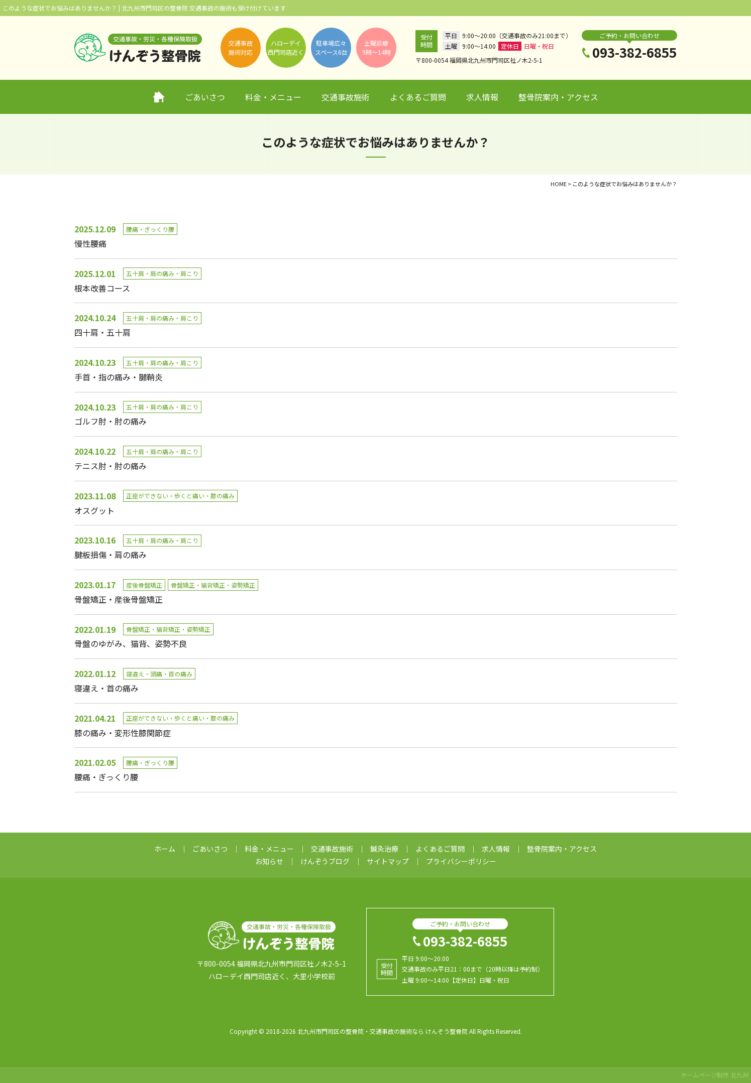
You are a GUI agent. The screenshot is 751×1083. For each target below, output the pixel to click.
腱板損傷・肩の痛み (110, 555)
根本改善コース (102, 288)
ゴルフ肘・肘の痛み (110, 421)
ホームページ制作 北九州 (714, 1074)
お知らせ (269, 861)
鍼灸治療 (384, 849)
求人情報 (482, 97)
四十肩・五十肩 (102, 332)
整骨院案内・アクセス (558, 97)
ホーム (159, 97)
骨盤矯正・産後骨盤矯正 (118, 599)
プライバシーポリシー (461, 861)
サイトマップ (388, 861)
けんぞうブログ (325, 861)
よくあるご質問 (418, 97)
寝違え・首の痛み (106, 688)
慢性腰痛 (90, 243)
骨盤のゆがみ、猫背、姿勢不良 (130, 643)
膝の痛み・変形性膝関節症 (122, 733)
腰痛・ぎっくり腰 (106, 777)
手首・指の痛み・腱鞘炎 (118, 377)
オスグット (94, 510)
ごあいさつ (205, 97)
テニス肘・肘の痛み (110, 466)
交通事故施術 (345, 97)
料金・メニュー (273, 97)
